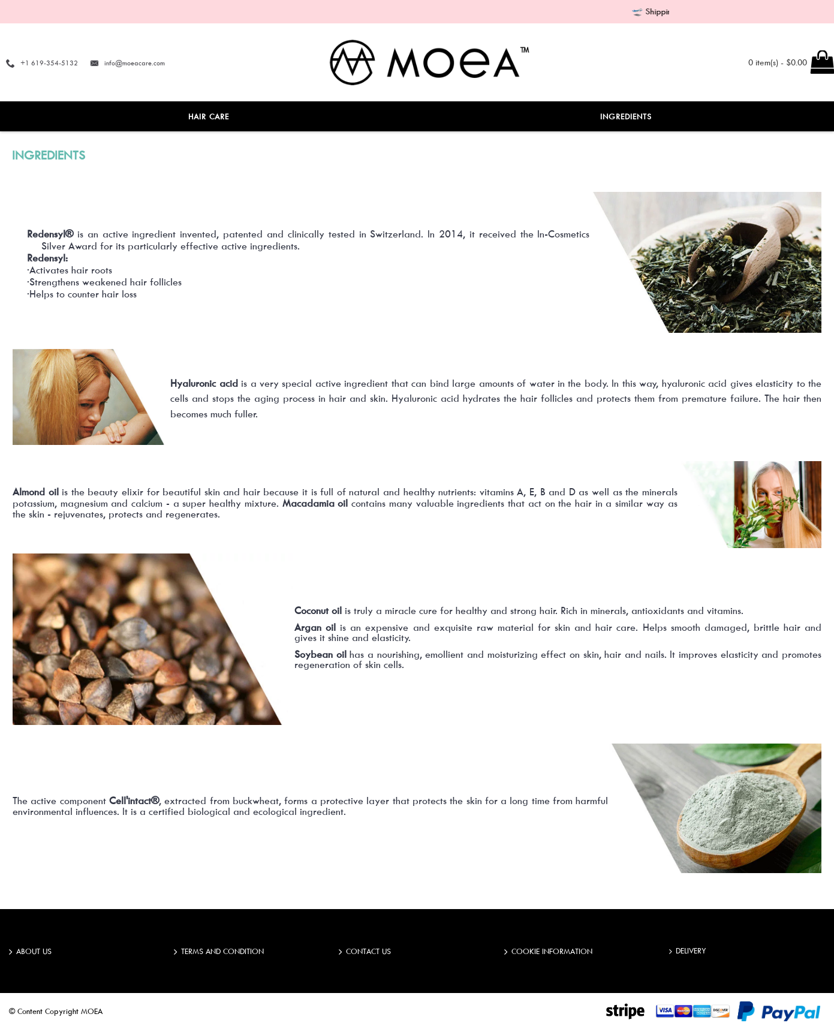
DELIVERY (687, 951)
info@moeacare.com (134, 62)
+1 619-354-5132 (49, 62)
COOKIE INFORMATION (548, 952)
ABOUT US (30, 952)
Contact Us (365, 952)
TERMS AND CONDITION (219, 952)
